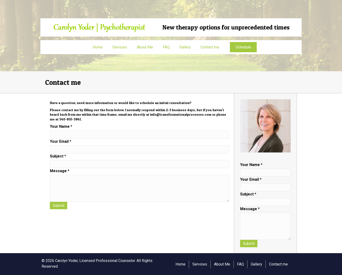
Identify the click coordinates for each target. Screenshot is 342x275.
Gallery (185, 47)
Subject (58, 156)
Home (98, 47)
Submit (58, 205)
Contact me (209, 47)
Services (119, 47)
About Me (145, 47)
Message (59, 171)
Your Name (61, 126)
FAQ (166, 47)
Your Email (60, 141)
